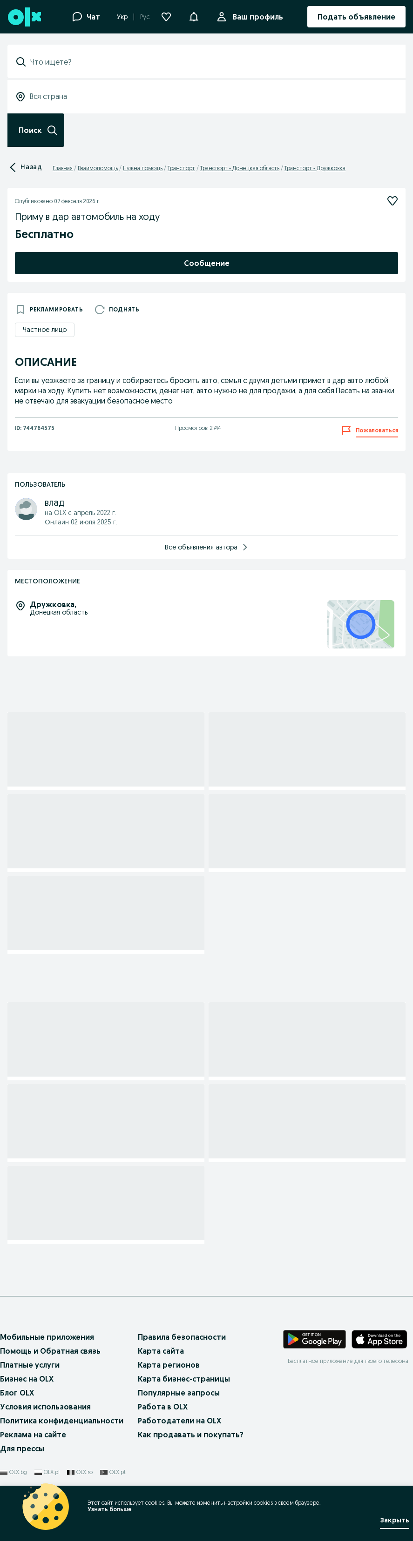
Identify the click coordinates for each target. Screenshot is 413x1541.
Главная (63, 168)
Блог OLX (17, 1392)
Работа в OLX (163, 1406)
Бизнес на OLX (27, 1378)
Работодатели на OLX (179, 1420)
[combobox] (212, 62)
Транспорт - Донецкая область (239, 168)
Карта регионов (169, 1364)
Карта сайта (161, 1351)
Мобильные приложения (47, 1337)
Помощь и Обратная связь (50, 1351)
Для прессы (22, 1448)
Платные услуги (30, 1364)
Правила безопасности (182, 1337)
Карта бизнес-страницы (184, 1378)
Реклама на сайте (33, 1434)
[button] (193, 15)
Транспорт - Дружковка (314, 168)
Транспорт (181, 168)
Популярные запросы (179, 1392)
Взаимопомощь (98, 168)
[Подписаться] (392, 200)
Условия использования (45, 1406)
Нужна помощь (142, 168)
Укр (122, 17)
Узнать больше (109, 1509)
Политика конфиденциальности (61, 1420)
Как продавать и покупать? (191, 1434)
